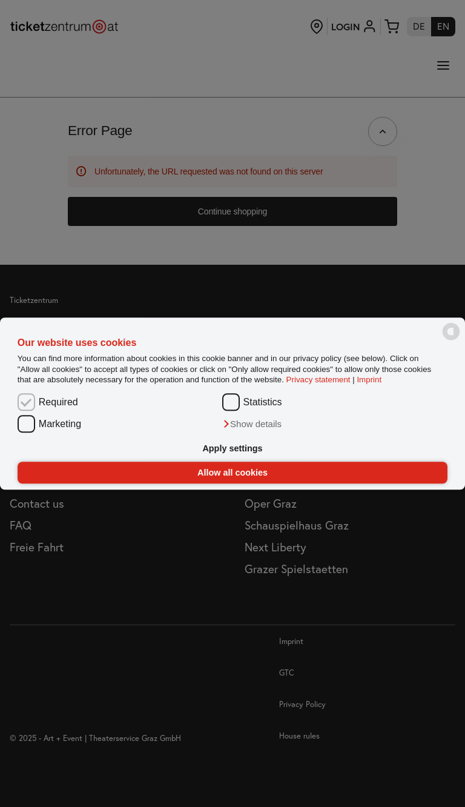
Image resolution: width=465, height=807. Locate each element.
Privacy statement (318, 379)
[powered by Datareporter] (451, 339)
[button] (252, 424)
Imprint (369, 379)
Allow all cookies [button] (232, 472)
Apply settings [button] (232, 449)
